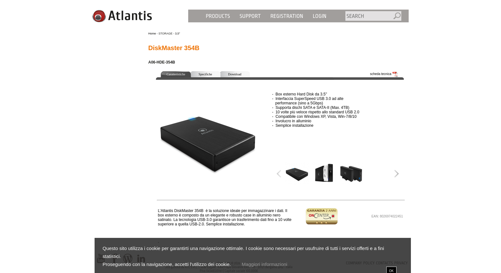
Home (152, 33)
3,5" (177, 33)
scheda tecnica (384, 74)
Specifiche (205, 74)
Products (218, 16)
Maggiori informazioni (265, 264)
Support (250, 16)
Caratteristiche (175, 74)
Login (320, 16)
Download (235, 74)
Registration (286, 16)
